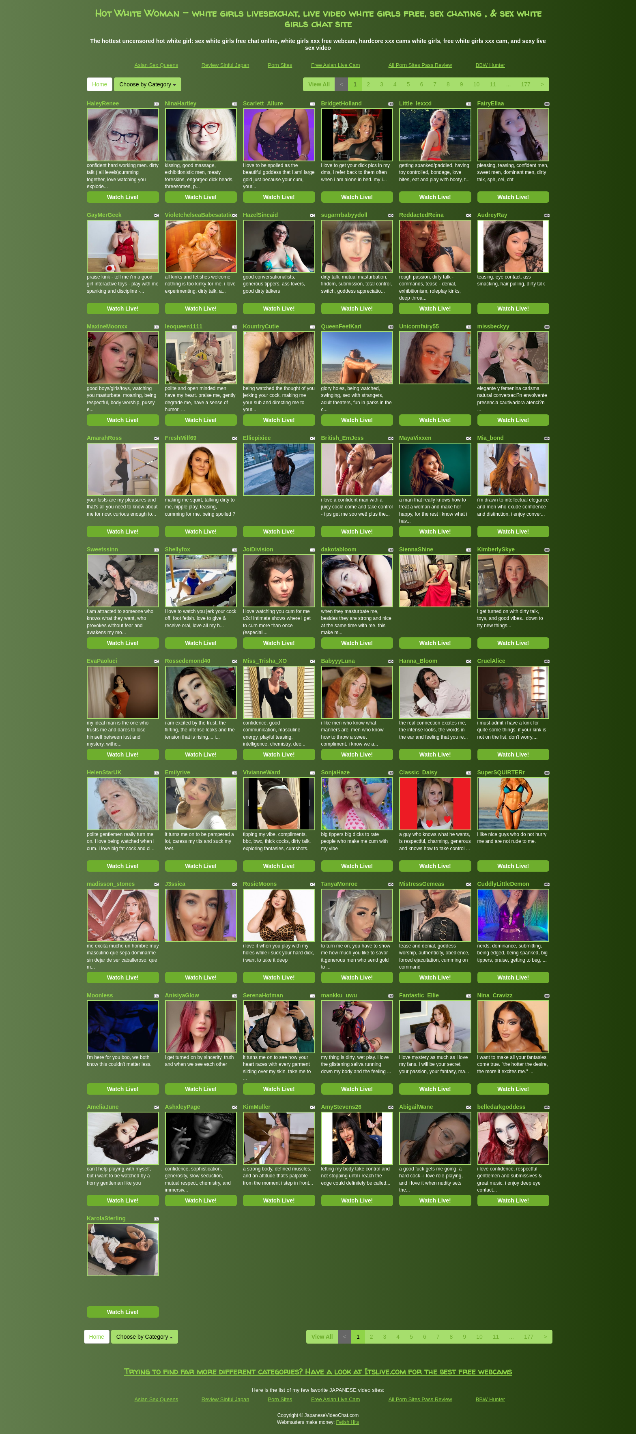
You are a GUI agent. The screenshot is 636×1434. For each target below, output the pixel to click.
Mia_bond (490, 438)
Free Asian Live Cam (335, 65)
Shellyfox (177, 549)
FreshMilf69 (181, 438)
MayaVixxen (415, 438)
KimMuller (257, 1107)
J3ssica (175, 884)
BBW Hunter (490, 65)
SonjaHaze (335, 772)
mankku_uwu (339, 995)
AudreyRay (492, 215)
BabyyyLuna (338, 661)
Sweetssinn (102, 549)
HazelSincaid (260, 215)
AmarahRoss (104, 438)
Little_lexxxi (415, 103)
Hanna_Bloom (418, 661)
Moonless (100, 995)
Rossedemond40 (188, 661)
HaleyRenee (103, 103)
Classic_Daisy (418, 772)
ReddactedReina (421, 215)
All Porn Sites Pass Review (420, 65)
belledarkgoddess (501, 1107)
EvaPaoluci (102, 661)
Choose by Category (147, 84)
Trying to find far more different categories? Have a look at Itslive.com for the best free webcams (318, 1371)
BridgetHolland (341, 103)
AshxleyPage (182, 1107)
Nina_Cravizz (495, 995)
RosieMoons (260, 884)
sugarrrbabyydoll (344, 215)
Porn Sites (280, 65)
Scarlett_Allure (263, 103)
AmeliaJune (103, 1107)
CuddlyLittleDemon (503, 884)
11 (493, 84)
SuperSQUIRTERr (501, 772)
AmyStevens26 (341, 1107)
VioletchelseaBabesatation (201, 215)
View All (319, 84)
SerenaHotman (263, 995)
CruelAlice (491, 661)
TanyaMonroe (339, 884)
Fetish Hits (347, 1422)
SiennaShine (416, 549)
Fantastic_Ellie (419, 995)
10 (476, 84)
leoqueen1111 (184, 326)
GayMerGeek (104, 215)
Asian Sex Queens (156, 65)
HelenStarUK (104, 772)
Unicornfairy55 (419, 326)
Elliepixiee (257, 438)
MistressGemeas (421, 884)
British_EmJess (342, 438)
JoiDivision (258, 549)
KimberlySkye (496, 549)
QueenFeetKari (341, 326)
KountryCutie (261, 326)
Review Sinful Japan (225, 65)
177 (525, 84)
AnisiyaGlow (182, 995)
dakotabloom (339, 549)
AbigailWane (416, 1107)
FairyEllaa (490, 103)
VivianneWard (261, 772)
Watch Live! (123, 197)
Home (99, 84)
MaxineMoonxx (107, 326)
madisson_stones (111, 884)
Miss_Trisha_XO (265, 661)
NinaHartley (181, 103)
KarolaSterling (106, 1218)
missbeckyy (493, 326)
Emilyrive (177, 772)
